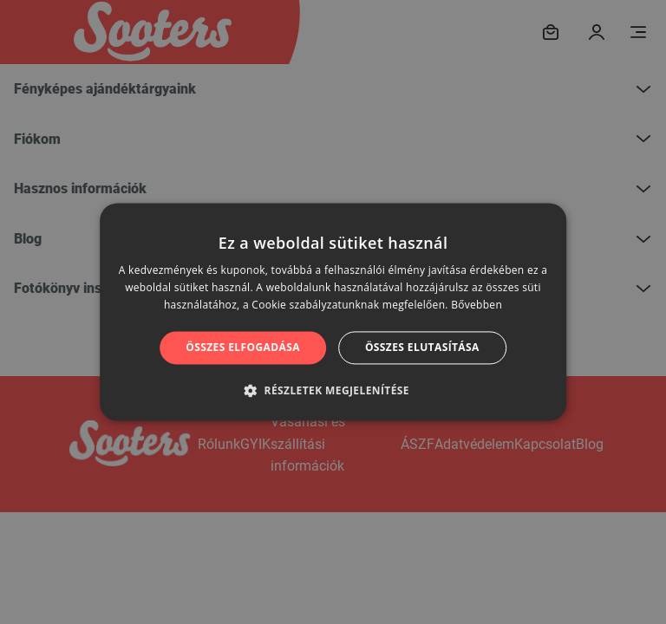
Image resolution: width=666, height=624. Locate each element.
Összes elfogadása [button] (243, 347)
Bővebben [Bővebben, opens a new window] (476, 304)
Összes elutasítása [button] (422, 347)
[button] (333, 391)
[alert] (333, 312)
